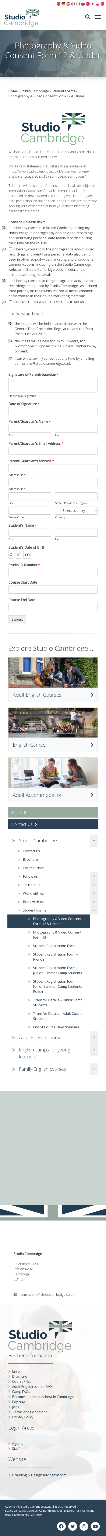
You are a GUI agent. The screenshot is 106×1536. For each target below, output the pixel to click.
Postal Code (16, 517)
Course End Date (21, 600)
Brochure (30, 859)
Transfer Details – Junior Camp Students (57, 1002)
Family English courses (42, 1069)
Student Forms (34, 910)
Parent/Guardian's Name (29, 421)
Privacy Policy (22, 1417)
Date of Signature (24, 404)
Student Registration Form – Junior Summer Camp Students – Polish (59, 986)
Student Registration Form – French (55, 957)
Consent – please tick (26, 222)
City (10, 503)
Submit (17, 619)
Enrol (16, 1371)
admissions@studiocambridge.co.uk (47, 1294)
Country (60, 517)
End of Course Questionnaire (56, 1027)
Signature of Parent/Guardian (33, 374)
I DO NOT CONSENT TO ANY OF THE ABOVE (49, 302)
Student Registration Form (54, 945)
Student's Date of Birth (26, 547)
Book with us (33, 901)
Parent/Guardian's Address (31, 461)
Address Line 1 (17, 475)
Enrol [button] (19, 812)
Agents (17, 1443)
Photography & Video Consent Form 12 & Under (57, 921)
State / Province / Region (71, 503)
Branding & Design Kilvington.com (39, 1475)
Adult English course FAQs (32, 1386)
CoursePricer (33, 868)
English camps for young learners (44, 1053)
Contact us (31, 851)
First (11, 435)
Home (13, 91)
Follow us (30, 876)
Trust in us (31, 885)
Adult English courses (41, 1037)
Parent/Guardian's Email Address (35, 443)
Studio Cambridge (38, 840)
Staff (16, 1448)
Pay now (18, 1401)
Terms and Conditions (29, 1412)
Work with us (33, 893)
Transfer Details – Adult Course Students (58, 1016)
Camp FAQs (21, 1391)
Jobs (15, 1407)
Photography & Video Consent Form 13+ (57, 935)
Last (57, 435)
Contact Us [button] (24, 824)
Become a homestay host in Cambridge (43, 1396)
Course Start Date (22, 582)
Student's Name (22, 525)
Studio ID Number (24, 565)
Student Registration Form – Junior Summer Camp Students (57, 970)
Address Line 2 (17, 489)
